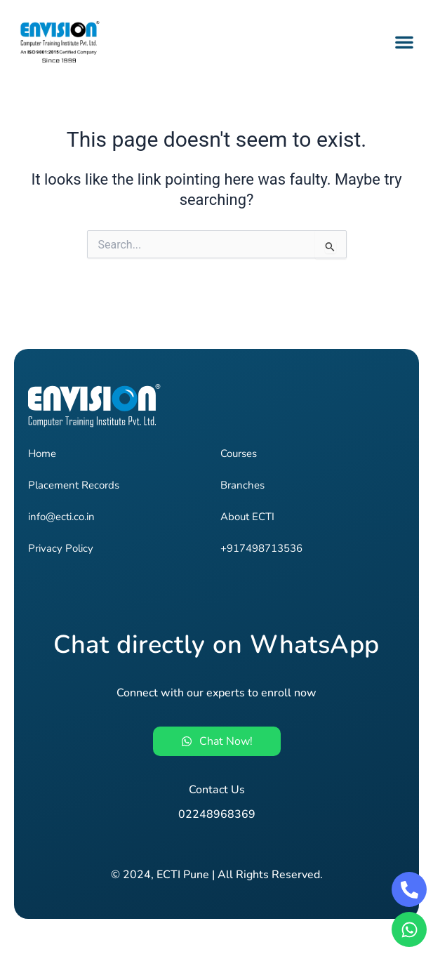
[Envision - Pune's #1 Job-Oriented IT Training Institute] (70, 42)
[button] (404, 42)
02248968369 (216, 814)
